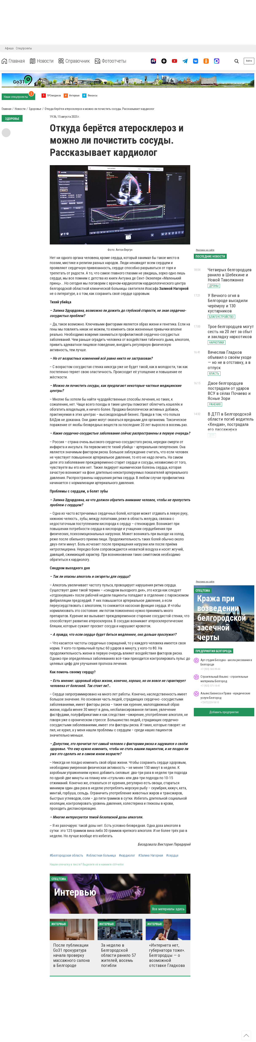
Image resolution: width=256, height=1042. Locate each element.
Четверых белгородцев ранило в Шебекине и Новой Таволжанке (230, 274)
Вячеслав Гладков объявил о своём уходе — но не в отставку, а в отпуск (229, 360)
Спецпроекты (24, 48)
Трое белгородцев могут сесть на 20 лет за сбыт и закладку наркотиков (231, 331)
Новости (42, 61)
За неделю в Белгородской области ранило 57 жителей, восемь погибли (118, 955)
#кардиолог (127, 855)
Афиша (9, 48)
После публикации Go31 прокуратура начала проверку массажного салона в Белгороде (71, 955)
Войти (249, 60)
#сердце (172, 855)
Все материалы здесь (168, 909)
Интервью (75, 892)
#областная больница (101, 855)
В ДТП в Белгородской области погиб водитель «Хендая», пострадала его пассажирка (231, 422)
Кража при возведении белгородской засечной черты (221, 618)
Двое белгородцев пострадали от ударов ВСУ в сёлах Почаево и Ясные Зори (229, 391)
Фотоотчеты (111, 61)
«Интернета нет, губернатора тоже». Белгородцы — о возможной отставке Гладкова (167, 955)
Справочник (74, 61)
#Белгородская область (66, 855)
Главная (13, 61)
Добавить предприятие (224, 712)
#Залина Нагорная (150, 855)
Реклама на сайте (205, 250)
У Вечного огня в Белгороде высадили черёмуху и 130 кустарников (228, 303)
